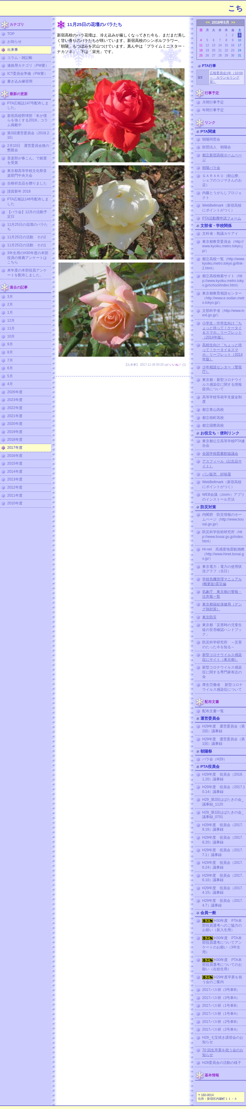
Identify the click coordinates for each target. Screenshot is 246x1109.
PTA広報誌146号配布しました (28, 201)
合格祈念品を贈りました (27, 183)
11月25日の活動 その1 (26, 245)
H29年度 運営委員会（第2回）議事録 (223, 728)
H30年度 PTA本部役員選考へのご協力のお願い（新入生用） (222, 925)
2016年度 (14, 456)
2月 (10, 304)
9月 (10, 344)
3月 (10, 297)
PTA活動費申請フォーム (221, 218)
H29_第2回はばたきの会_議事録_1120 (223, 801)
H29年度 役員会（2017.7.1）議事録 (222, 852)
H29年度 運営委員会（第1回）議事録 (223, 741)
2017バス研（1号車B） (221, 1005)
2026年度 (14, 392)
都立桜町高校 (213, 418)
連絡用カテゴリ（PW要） (28, 65)
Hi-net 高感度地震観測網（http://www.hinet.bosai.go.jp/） (223, 554)
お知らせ (14, 41)
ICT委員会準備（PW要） (27, 73)
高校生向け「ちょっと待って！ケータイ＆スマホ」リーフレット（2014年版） (222, 352)
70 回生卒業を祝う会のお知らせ (222, 1052)
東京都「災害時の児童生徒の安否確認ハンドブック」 (222, 629)
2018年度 (14, 439)
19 (207, 50)
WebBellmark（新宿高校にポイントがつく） (222, 207)
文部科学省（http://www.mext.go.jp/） (223, 313)
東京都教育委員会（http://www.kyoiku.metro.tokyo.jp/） (223, 246)
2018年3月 (220, 22)
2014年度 (14, 471)
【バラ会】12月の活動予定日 (27, 214)
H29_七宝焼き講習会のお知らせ (222, 1039)
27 (213, 55)
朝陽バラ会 (211, 168)
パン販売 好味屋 (216, 474)
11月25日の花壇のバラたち (27, 226)
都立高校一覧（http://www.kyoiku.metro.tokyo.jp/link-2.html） (223, 263)
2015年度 (14, 463)
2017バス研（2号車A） (221, 1029)
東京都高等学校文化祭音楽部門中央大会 (27, 173)
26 (207, 55)
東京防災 (209, 617)
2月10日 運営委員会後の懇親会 (28, 148)
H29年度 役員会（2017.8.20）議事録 (222, 839)
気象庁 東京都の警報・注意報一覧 (222, 594)
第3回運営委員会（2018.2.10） (28, 135)
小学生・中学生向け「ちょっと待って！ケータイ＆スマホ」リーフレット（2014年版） (222, 330)
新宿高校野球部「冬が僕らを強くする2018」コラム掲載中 (27, 120)
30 (232, 55)
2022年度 (14, 408)
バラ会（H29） (214, 759)
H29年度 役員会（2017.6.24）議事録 (222, 865)
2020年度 (14, 424)
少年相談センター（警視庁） (222, 369)
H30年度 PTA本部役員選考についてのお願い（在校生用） (222, 964)
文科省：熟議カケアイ (220, 233)
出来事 (12, 50)
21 (220, 50)
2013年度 (14, 479)
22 (226, 50)
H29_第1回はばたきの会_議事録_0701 (223, 814)
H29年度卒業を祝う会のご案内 (222, 979)
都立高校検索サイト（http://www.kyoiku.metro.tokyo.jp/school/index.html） (223, 280)
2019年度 (14, 432)
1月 (10, 312)
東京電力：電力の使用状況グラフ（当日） (222, 569)
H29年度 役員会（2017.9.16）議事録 (222, 827)
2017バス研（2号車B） (221, 1022)
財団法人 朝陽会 (216, 147)
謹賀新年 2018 (19, 191)
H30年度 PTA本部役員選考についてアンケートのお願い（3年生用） (222, 945)
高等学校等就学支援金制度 (222, 399)
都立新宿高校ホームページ (222, 157)
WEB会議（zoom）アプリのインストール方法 (223, 496)
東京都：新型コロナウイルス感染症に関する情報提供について (222, 384)
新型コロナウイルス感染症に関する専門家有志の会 (222, 672)
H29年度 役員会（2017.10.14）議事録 (223, 789)
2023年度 (14, 400)
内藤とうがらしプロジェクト (222, 195)
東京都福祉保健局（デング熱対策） (222, 606)
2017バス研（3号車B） (221, 990)
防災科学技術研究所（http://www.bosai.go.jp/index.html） (223, 536)
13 (213, 45)
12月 (11, 320)
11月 (11, 328)
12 (207, 45)
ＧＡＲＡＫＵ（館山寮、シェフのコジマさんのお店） (222, 180)
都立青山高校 (213, 410)
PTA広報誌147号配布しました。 (28, 105)
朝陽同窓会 (211, 139)
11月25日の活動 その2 (26, 237)
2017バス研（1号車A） (221, 1014)
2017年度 (14, 448)
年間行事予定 (213, 110)
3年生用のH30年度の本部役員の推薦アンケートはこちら (27, 257)
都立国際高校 (213, 425)
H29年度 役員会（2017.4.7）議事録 (222, 903)
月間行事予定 (213, 102)
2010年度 (14, 503)
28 (220, 55)
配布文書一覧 (213, 711)
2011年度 (14, 495)
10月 (11, 336)
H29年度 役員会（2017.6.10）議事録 (222, 877)
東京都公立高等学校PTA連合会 (223, 443)
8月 (10, 352)
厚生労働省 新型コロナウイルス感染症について (222, 687)
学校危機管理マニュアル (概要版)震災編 (222, 581)
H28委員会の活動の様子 (221, 1063)
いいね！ (176, 364)
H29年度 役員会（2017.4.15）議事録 (222, 890)
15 (226, 45)
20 (213, 50)
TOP (10, 34)
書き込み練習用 (19, 81)
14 (220, 45)
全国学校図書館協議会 (220, 453)
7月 (10, 360)
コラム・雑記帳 (19, 58)
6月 (10, 368)
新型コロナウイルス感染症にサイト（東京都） (222, 657)
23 (232, 50)
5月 (10, 376)
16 (232, 45)
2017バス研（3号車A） (221, 998)
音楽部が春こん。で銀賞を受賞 (27, 160)
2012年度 (14, 487)
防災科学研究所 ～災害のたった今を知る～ (222, 644)
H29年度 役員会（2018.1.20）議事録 (222, 776)
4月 (10, 384)
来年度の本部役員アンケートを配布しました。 (27, 272)
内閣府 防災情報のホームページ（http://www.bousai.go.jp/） (223, 519)
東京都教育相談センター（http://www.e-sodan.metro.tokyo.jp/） (223, 298)
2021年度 (14, 416)
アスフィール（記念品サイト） (222, 463)
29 (226, 55)
